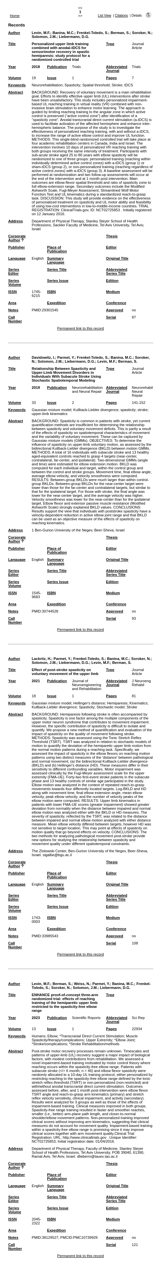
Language (17, 258)
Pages (111, 78)
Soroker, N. (141, 33)
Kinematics (139, 703)
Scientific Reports (86, 1018)
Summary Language (55, 260)
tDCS (128, 85)
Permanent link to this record (80, 328)
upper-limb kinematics (50, 414)
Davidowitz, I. (43, 357)
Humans (39, 1036)
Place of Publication (57, 249)
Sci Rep (138, 1018)
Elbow (52, 1036)
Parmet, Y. (65, 357)
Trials (76, 67)
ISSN (12, 292)
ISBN (51, 292)
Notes (13, 310)
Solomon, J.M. (44, 37)
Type (110, 44)
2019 (36, 387)
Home (15, 16)
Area (12, 303)
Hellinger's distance (89, 703)
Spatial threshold (96, 85)
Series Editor (13, 271)
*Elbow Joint (124, 1040)
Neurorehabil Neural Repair (142, 391)
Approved (114, 310)
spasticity (127, 410)
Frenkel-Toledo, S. (92, 33)
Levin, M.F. (41, 33)
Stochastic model (110, 707)
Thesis (111, 236)
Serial (111, 317)
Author (14, 33)
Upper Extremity (99, 1040)
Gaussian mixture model (51, 410)
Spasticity (72, 85)
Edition (112, 281)
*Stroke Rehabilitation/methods (94, 1044)
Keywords (17, 85)
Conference (116, 303)
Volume (14, 78)
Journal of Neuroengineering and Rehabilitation (86, 685)
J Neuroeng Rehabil (141, 683)
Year (12, 67)
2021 (36, 681)
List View (104, 15)
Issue (51, 78)
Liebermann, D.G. (74, 37)
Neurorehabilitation (47, 85)
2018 (36, 67)
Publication (57, 67)
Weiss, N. (82, 984)
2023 (36, 1018)
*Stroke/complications (49, 1044)
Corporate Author (17, 238)
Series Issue (57, 281)
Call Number (15, 319)
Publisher (16, 247)
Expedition (56, 303)
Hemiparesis (117, 703)
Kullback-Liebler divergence (95, 410)
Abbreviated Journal (116, 69)
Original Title (117, 258)
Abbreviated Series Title (116, 271)
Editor (111, 247)
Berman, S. (120, 33)
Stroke (117, 85)
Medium (113, 292)
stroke (142, 410)
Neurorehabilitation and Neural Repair (87, 389)
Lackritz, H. (41, 659)
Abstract (15, 92)
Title (12, 44)
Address (15, 221)
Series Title (57, 269)
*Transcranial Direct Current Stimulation (91, 1036)
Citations (121, 15)
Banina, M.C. (63, 33)
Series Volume (14, 282)
